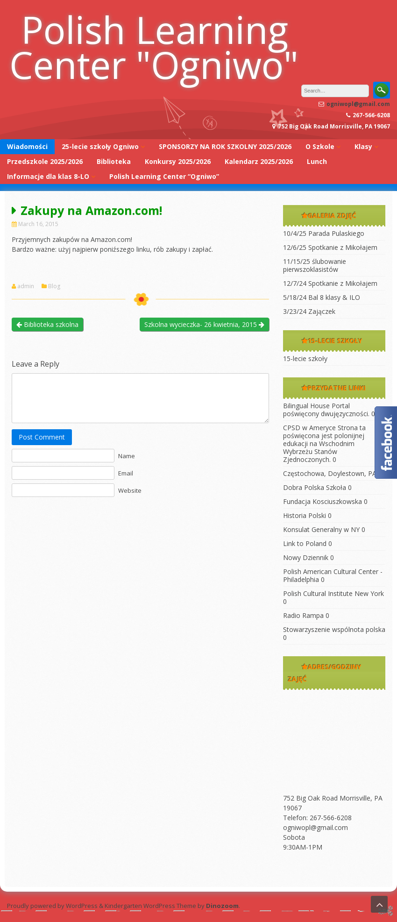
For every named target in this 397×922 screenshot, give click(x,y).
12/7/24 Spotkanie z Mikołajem (330, 283)
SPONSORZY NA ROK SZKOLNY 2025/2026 (225, 146)
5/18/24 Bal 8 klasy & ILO (321, 297)
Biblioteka (114, 161)
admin (25, 286)
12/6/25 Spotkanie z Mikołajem (330, 247)
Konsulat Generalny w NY (321, 529)
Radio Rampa (303, 615)
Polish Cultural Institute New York (333, 593)
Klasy (363, 146)
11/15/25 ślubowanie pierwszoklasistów (314, 265)
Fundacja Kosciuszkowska (322, 501)
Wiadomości (27, 146)
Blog (54, 286)
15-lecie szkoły (305, 358)
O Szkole (319, 146)
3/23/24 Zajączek (309, 311)
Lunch (317, 161)
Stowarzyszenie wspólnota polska (334, 629)
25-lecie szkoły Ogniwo (100, 146)
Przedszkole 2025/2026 (45, 161)
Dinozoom (222, 905)
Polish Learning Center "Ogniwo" (153, 47)
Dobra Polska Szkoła (314, 487)
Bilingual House (306, 405)
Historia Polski (304, 515)
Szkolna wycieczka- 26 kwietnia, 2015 (204, 324)
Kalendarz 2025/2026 (259, 161)
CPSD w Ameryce (309, 427)
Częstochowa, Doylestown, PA (329, 473)
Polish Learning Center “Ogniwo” (164, 176)
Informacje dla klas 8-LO (48, 176)
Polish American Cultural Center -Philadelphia (333, 575)
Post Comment (42, 437)
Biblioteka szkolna (47, 324)
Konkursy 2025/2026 (178, 161)
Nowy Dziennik (305, 557)
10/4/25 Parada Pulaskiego (323, 233)
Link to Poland (304, 543)
